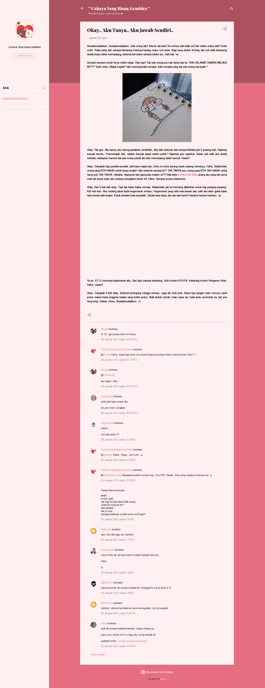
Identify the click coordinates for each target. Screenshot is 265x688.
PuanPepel (107, 396)
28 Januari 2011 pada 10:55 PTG (119, 413)
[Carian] (232, 9)
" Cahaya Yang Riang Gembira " (119, 8)
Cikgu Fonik (107, 423)
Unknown (106, 529)
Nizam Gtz (107, 603)
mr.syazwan (107, 549)
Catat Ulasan (98, 654)
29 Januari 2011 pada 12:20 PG (118, 439)
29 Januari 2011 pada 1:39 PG (117, 593)
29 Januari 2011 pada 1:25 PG (117, 572)
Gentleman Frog (112, 475)
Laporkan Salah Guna (15, 98)
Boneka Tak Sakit (187, 174)
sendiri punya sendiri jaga (132, 641)
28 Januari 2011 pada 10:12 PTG (119, 359)
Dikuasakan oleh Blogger (157, 672)
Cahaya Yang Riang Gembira (117, 349)
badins (163, 679)
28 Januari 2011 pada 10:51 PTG (119, 386)
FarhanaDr (109, 375)
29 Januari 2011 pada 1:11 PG (117, 539)
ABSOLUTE (107, 582)
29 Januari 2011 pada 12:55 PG (118, 460)
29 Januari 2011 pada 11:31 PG (118, 646)
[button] (225, 29)
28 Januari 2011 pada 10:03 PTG (119, 339)
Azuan (104, 329)
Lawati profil (24, 56)
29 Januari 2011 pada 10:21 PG (118, 613)
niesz (104, 623)
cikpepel (107, 454)
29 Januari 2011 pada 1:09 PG (117, 519)
